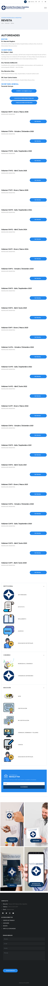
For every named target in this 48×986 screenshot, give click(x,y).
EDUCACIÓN (7, 687)
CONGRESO (6, 655)
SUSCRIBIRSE (24, 787)
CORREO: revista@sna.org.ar (24, 91)
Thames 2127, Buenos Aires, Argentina (17, 904)
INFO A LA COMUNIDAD (9, 928)
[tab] (24, 586)
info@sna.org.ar (10, 909)
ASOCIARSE (36, 840)
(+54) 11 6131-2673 (13, 906)
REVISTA (12, 885)
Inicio (2, 23)
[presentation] (15, 965)
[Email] (24, 783)
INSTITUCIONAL (8, 586)
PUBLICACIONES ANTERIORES (24, 102)
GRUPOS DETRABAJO (12, 840)
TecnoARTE (26, 982)
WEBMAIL (32, 1)
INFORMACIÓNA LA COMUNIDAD (36, 884)
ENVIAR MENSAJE (10, 970)
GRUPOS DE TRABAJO (9, 920)
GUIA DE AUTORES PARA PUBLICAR (24, 98)
